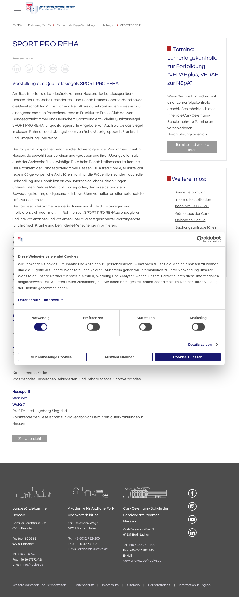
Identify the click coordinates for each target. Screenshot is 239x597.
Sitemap (133, 585)
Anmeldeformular (190, 192)
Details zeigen (200, 344)
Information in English (195, 585)
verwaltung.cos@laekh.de (142, 560)
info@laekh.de (33, 564)
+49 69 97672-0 (29, 554)
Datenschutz (29, 300)
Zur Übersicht (29, 439)
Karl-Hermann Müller (30, 373)
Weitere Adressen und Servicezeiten (39, 585)
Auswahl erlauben (119, 357)
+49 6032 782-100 (141, 545)
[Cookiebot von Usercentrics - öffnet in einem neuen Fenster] (200, 239)
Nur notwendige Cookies (51, 357)
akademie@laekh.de (93, 549)
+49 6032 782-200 (86, 538)
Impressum (54, 300)
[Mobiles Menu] (17, 8)
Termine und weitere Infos (192, 147)
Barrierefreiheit (159, 585)
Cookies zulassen (188, 357)
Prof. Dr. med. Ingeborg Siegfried (40, 411)
